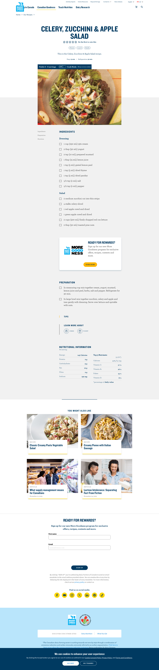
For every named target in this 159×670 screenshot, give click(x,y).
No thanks (88, 663)
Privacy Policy (107, 658)
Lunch (80, 48)
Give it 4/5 (72, 42)
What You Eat (102, 633)
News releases (118, 2)
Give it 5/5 (75, 42)
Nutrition (41, 139)
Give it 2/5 (67, 42)
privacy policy (79, 582)
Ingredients (41, 131)
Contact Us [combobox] (106, 2)
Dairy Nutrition (86, 633)
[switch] (74, 66)
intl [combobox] (140, 2)
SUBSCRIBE (90, 264)
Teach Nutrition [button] (80, 7)
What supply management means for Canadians (47, 491)
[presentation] (79, 557)
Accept (70, 663)
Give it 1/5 (64, 42)
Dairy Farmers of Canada (20, 6)
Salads (87, 48)
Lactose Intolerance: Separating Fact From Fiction (100, 491)
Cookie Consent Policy (93, 658)
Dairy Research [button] (100, 7)
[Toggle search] (142, 7)
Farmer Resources (83, 2)
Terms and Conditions (124, 658)
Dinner (72, 48)
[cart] (136, 7)
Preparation (41, 135)
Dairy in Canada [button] (37, 7)
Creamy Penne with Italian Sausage (97, 447)
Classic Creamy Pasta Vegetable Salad (46, 447)
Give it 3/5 (70, 42)
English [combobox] (130, 2)
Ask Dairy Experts (70, 2)
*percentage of (103, 382)
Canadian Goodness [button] (58, 7)
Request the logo (95, 2)
